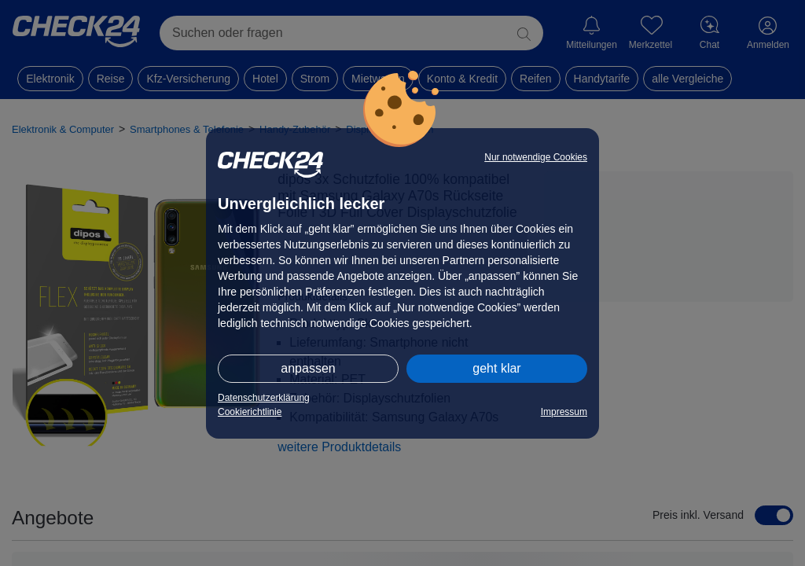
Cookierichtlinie (249, 411)
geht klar (496, 368)
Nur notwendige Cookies (535, 157)
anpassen (308, 368)
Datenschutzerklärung (264, 397)
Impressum (564, 411)
